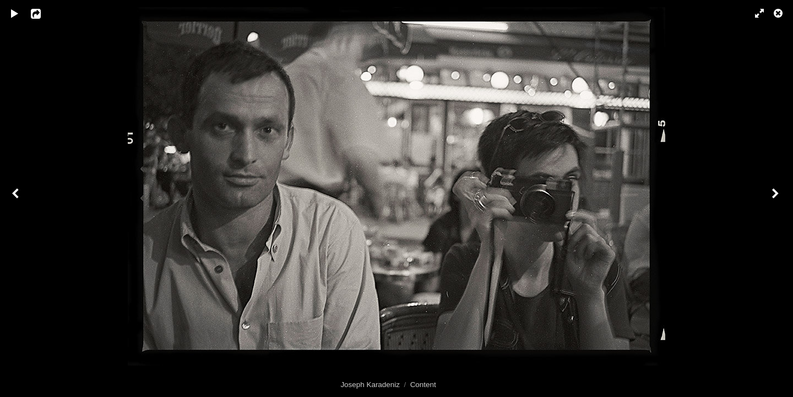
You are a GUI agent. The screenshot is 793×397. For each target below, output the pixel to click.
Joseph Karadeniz (370, 384)
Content (423, 384)
